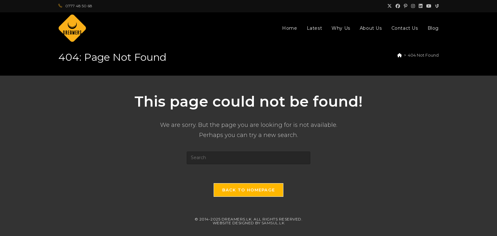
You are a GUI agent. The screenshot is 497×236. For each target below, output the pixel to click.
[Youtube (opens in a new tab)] (428, 6)
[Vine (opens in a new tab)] (436, 6)
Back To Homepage (248, 189)
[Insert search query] (248, 158)
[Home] (399, 55)
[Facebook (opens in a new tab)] (398, 6)
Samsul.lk (273, 222)
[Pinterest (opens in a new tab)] (405, 6)
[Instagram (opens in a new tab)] (413, 6)
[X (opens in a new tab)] (389, 6)
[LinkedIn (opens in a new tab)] (420, 6)
